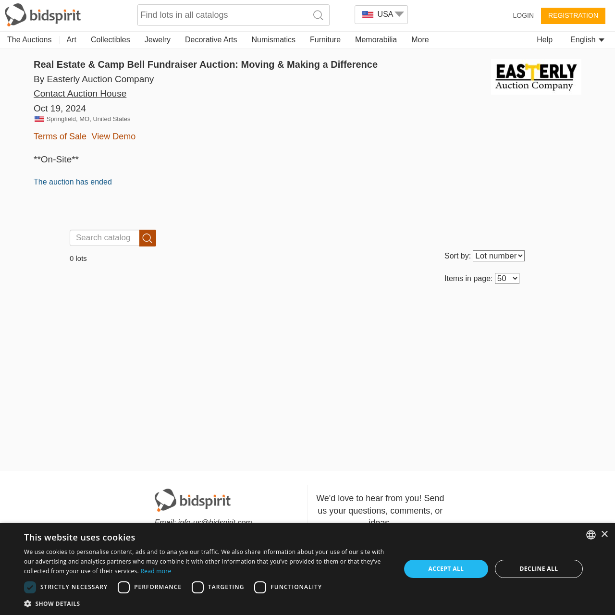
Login (523, 15)
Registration (573, 15)
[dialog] (307, 569)
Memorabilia (376, 40)
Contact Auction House (80, 93)
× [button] (604, 534)
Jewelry (158, 40)
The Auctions (29, 40)
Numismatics (273, 40)
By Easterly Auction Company (94, 79)
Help (545, 40)
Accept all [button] (446, 569)
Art (71, 40)
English (587, 40)
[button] (207, 603)
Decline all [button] (539, 569)
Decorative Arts (211, 40)
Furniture (325, 40)
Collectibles (110, 40)
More (420, 40)
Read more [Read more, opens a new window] (155, 571)
